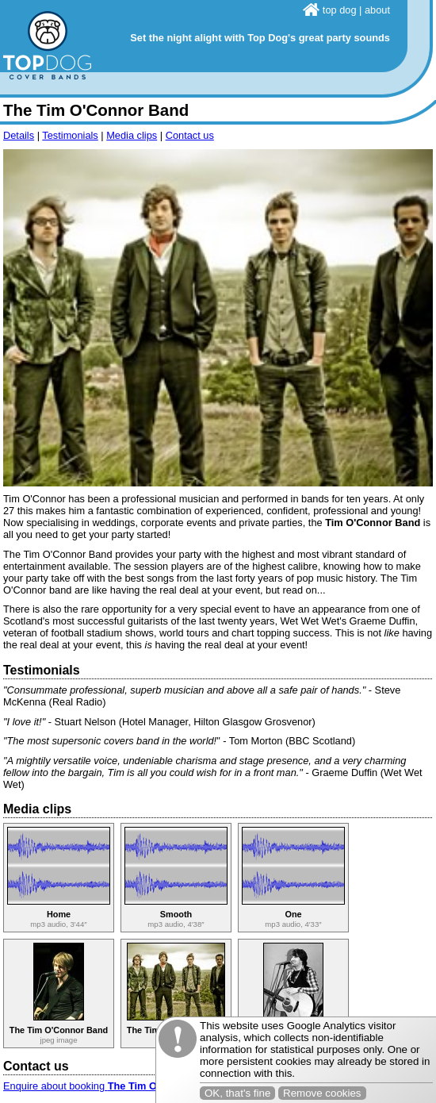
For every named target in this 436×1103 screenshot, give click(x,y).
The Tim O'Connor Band (59, 1030)
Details (18, 135)
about (377, 10)
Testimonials (70, 135)
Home (59, 914)
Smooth (176, 914)
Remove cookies (322, 1093)
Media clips (131, 135)
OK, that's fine (237, 1093)
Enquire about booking (113, 1086)
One (293, 914)
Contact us (190, 135)
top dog (330, 10)
